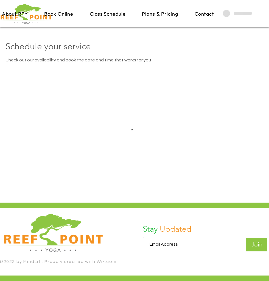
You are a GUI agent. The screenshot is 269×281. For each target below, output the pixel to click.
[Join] (256, 244)
